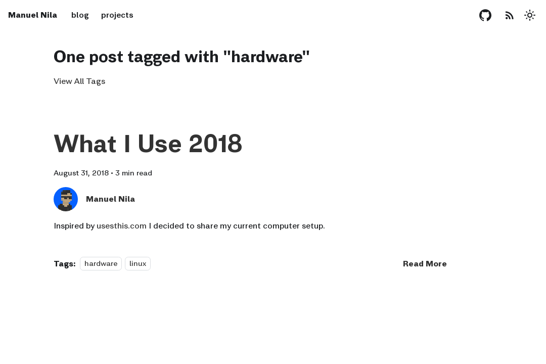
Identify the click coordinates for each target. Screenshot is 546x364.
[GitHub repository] (485, 15)
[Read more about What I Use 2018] (425, 263)
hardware (100, 263)
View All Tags (79, 81)
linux (137, 263)
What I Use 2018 (148, 143)
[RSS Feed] (509, 15)
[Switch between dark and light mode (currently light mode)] (530, 15)
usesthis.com (122, 226)
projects (117, 15)
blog (80, 15)
